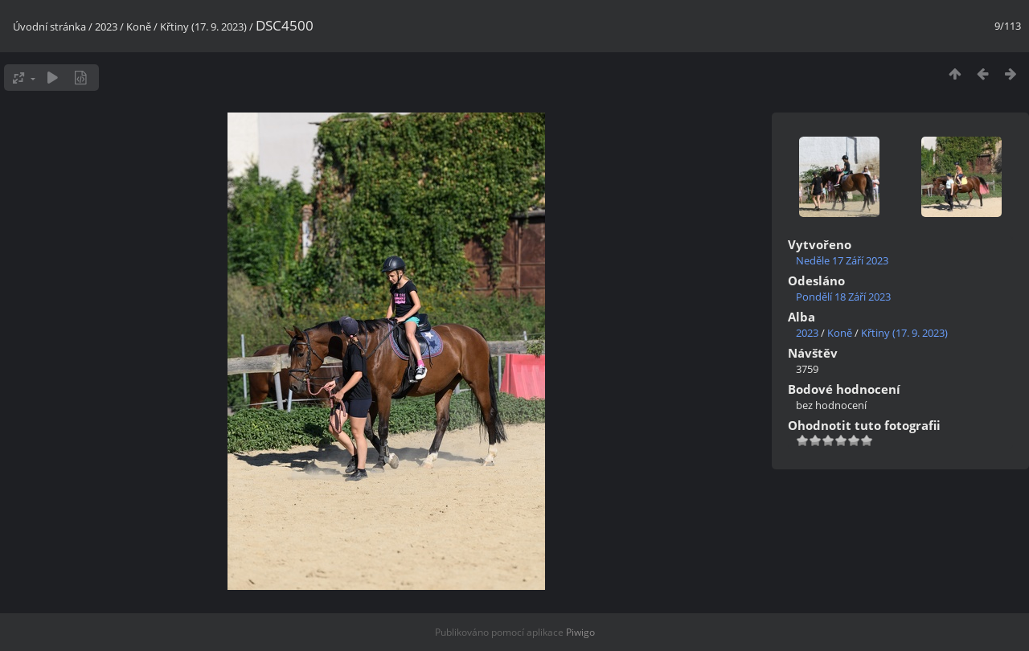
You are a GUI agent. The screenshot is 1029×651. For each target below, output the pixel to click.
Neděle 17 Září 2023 (842, 260)
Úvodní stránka (49, 26)
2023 (106, 26)
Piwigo (580, 632)
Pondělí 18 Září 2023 (843, 296)
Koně (138, 26)
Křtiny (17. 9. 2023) (203, 26)
